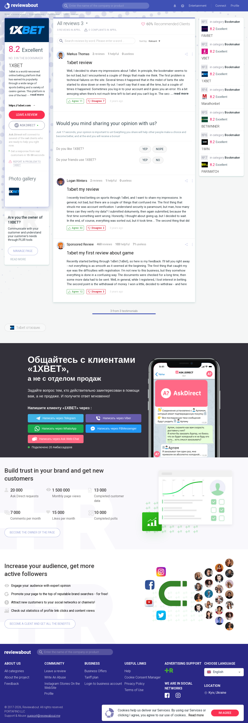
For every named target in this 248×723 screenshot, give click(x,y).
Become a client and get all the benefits (40, 623)
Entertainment (197, 5)
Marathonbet (211, 104)
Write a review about (15, 14)
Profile (49, 694)
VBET (205, 58)
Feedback (11, 684)
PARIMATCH (210, 171)
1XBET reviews (70, 14)
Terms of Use (134, 690)
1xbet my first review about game (100, 252)
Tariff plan (91, 677)
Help (128, 671)
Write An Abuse (55, 677)
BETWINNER (210, 126)
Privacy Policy (135, 684)
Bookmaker (53, 14)
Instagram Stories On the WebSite (62, 685)
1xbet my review (83, 189)
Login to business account (103, 684)
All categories (14, 671)
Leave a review (55, 671)
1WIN (205, 149)
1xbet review (79, 62)
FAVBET (207, 36)
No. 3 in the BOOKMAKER (26, 58)
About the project (16, 677)
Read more (196, 715)
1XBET (206, 81)
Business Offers (96, 671)
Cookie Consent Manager (143, 677)
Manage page (23, 251)
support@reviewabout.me (43, 715)
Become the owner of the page (32, 532)
